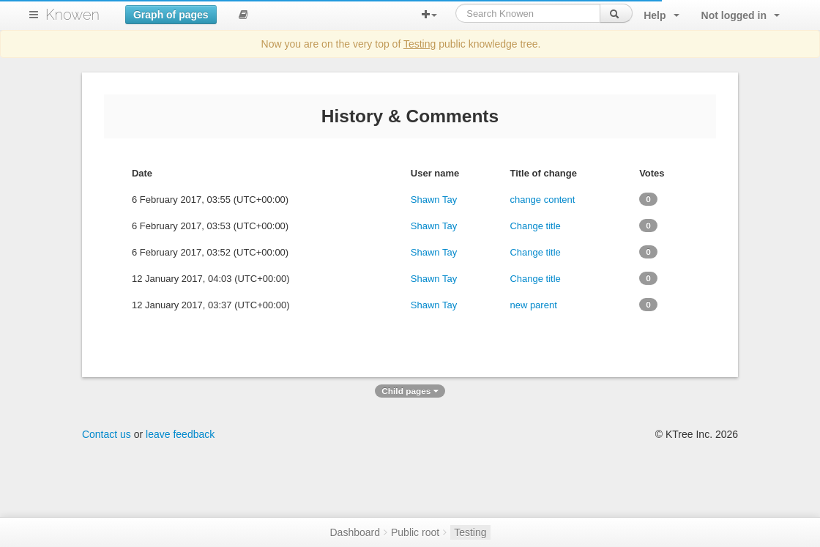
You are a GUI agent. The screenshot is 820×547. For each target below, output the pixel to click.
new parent (533, 304)
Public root (415, 532)
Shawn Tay (434, 199)
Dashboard (354, 532)
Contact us (106, 434)
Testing (419, 44)
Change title (535, 225)
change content (542, 199)
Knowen (72, 14)
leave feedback (180, 434)
